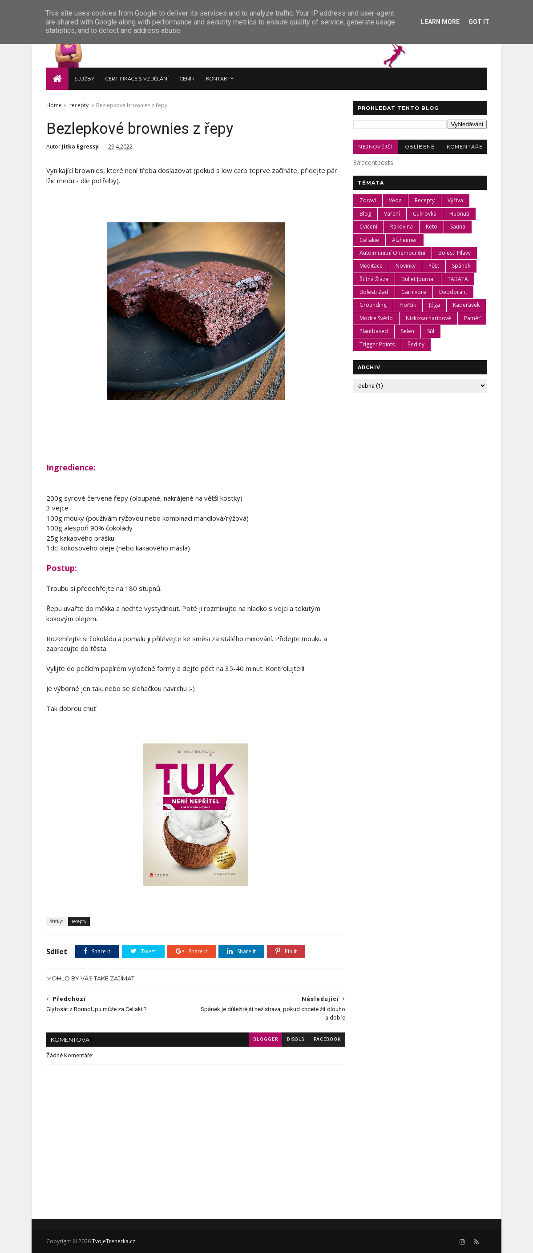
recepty (79, 104)
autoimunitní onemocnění (392, 252)
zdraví (367, 200)
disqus (290, 1039)
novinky (406, 265)
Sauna (457, 226)
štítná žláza (373, 278)
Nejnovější (375, 146)
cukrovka (424, 213)
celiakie (369, 239)
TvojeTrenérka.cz (113, 1241)
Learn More (440, 21)
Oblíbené (420, 146)
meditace (371, 265)
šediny (416, 344)
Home (54, 104)
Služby (84, 78)
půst (433, 265)
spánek (461, 265)
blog (365, 213)
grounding (373, 305)
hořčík (408, 305)
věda (395, 200)
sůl (430, 331)
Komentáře (464, 146)
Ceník (187, 78)
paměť (472, 317)
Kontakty (220, 78)
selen (407, 331)
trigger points (377, 344)
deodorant (453, 291)
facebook (321, 1039)
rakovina (401, 226)
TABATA (458, 278)
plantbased (373, 331)
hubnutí (459, 213)
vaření (392, 213)
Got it (478, 21)
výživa (455, 200)
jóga (434, 305)
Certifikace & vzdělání (137, 78)
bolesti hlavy (454, 252)
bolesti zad (373, 291)
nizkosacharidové (428, 317)
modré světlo (376, 317)
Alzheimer (404, 239)
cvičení (368, 226)
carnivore (413, 291)
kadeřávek (466, 305)
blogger (259, 1039)
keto (431, 226)
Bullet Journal (418, 278)
